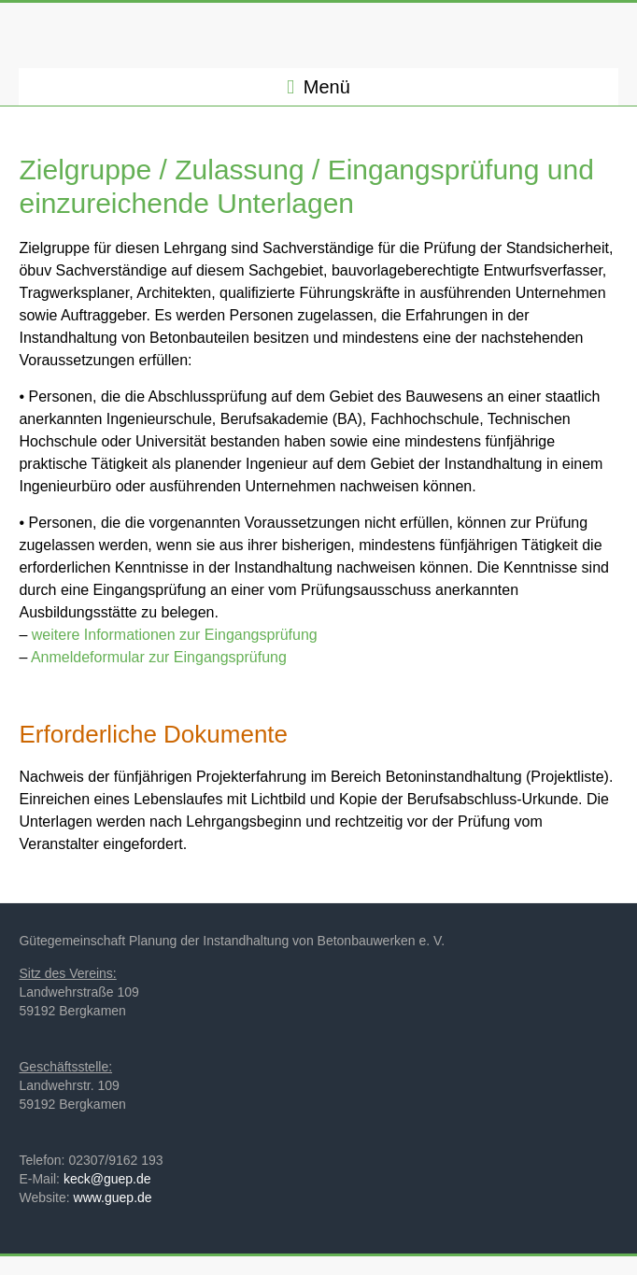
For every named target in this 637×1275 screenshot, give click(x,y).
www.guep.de (113, 1197)
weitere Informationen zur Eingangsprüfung (175, 635)
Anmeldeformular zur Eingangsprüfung (159, 657)
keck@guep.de (107, 1178)
